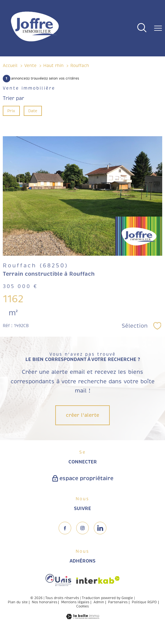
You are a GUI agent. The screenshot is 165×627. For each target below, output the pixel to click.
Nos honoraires (44, 602)
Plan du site (18, 602)
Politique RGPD (144, 602)
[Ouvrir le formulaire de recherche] (142, 28)
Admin (99, 602)
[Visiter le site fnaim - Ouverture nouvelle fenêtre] (58, 580)
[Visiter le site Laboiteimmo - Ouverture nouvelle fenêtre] (82, 617)
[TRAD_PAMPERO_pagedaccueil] (35, 42)
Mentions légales (75, 602)
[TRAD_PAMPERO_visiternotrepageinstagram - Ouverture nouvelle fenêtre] (82, 528)
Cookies (82, 607)
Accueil (10, 65)
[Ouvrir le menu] (158, 28)
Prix (11, 110)
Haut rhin (53, 65)
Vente (30, 65)
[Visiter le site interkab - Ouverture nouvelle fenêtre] (98, 580)
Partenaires (118, 602)
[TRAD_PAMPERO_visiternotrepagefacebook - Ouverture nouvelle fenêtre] (65, 528)
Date (32, 110)
